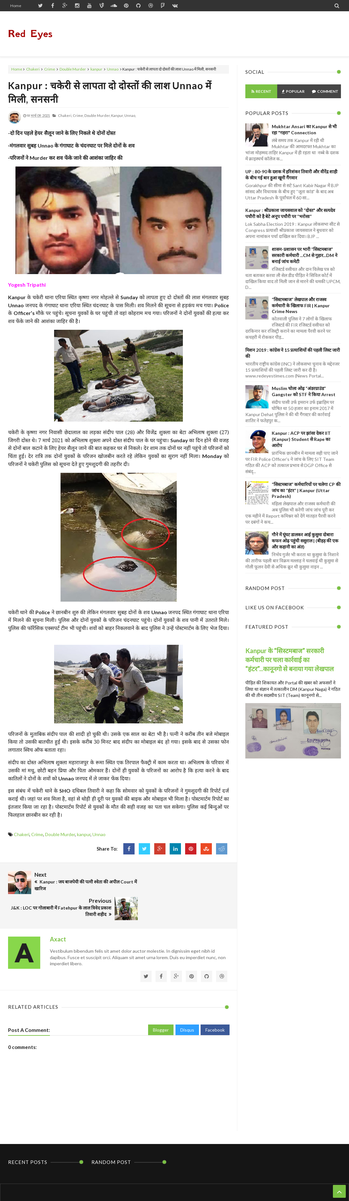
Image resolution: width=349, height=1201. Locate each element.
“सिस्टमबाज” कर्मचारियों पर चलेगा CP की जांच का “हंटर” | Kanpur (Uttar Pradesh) (306, 490)
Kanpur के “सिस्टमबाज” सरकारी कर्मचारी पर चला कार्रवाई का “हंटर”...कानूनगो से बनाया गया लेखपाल (289, 659)
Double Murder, (97, 115)
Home (15, 5)
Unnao (112, 69)
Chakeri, (65, 115)
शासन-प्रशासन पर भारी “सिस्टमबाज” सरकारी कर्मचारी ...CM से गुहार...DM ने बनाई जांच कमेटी (304, 255)
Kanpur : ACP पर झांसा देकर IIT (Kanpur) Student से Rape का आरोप (301, 439)
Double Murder (73, 69)
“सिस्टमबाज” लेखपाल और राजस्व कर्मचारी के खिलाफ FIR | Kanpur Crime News (301, 305)
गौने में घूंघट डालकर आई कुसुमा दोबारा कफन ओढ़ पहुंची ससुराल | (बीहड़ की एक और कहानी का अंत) (305, 540)
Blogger (161, 1000)
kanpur (96, 69)
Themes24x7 (235, 1183)
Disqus (187, 1000)
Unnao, (130, 115)
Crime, (78, 115)
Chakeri (33, 69)
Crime (49, 69)
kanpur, (117, 115)
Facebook (215, 1000)
